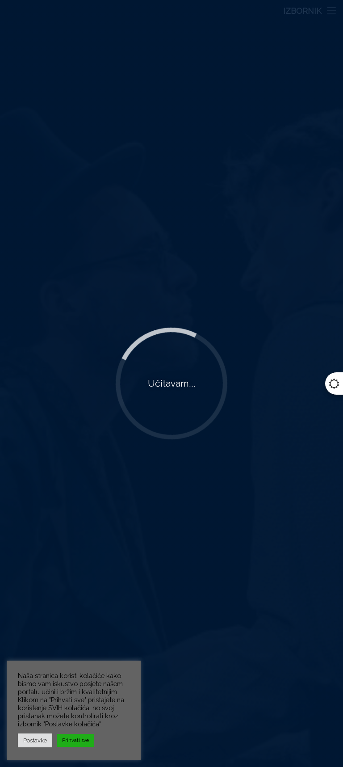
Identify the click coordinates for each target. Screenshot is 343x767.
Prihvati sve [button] (75, 740)
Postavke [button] (35, 740)
